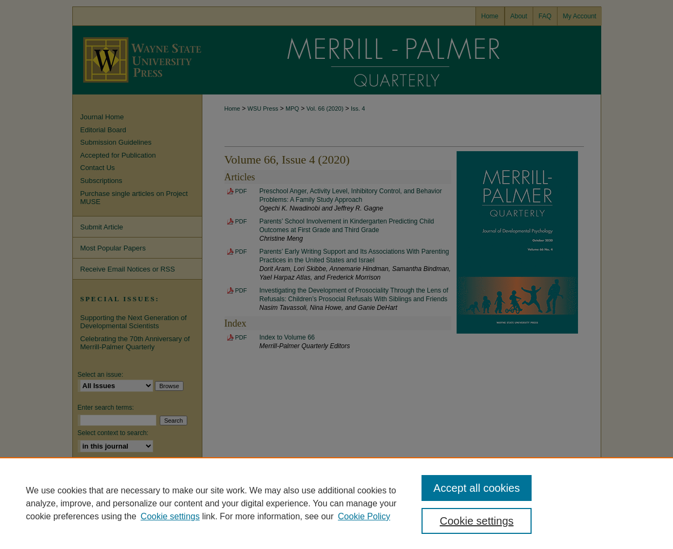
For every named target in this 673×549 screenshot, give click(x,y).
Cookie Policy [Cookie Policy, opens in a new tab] (364, 516)
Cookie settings (170, 516)
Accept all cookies (476, 488)
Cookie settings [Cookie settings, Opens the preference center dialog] (477, 521)
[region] (336, 503)
